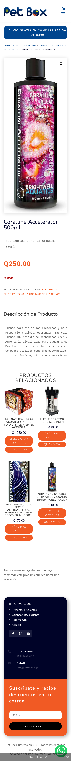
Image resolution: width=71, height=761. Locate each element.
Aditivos (44, 45)
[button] (61, 63)
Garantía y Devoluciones (25, 614)
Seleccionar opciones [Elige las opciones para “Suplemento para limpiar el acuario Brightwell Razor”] (52, 513)
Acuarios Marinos (24, 45)
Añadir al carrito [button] (52, 435)
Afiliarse (16, 624)
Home (7, 45)
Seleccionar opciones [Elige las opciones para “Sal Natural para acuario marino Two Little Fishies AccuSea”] (18, 441)
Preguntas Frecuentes (24, 610)
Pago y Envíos (19, 619)
